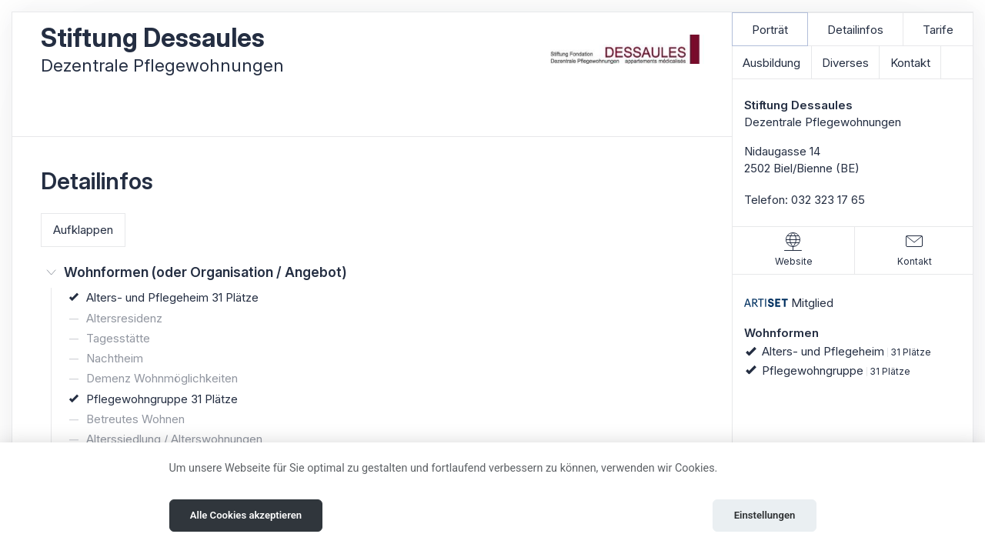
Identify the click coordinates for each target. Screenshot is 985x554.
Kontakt (910, 62)
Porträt (770, 29)
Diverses (845, 62)
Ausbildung (771, 62)
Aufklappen (83, 229)
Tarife (938, 29)
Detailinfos (855, 29)
